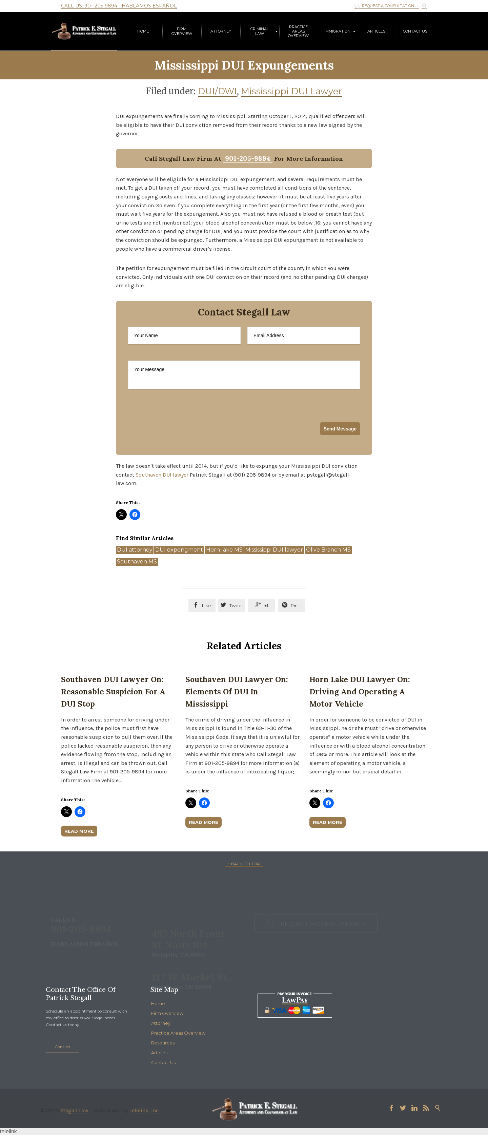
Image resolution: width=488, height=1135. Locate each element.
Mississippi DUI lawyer (274, 549)
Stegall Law (74, 1110)
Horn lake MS (224, 549)
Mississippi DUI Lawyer (291, 91)
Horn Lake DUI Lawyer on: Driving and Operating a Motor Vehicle (359, 691)
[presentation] (179, 426)
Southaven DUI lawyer (162, 475)
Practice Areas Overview (178, 1033)
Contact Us (163, 1062)
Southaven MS (137, 561)
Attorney (160, 1023)
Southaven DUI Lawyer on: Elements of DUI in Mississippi (236, 691)
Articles (159, 1052)
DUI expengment (179, 549)
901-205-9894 (247, 158)
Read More (79, 831)
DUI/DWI (217, 91)
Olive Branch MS (328, 549)
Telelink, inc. (144, 1110)
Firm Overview (167, 1013)
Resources (163, 1042)
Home (158, 1003)
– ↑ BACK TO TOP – (244, 863)
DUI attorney (134, 549)
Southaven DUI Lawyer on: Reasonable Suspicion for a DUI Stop (113, 691)
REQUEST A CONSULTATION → (386, 5)
